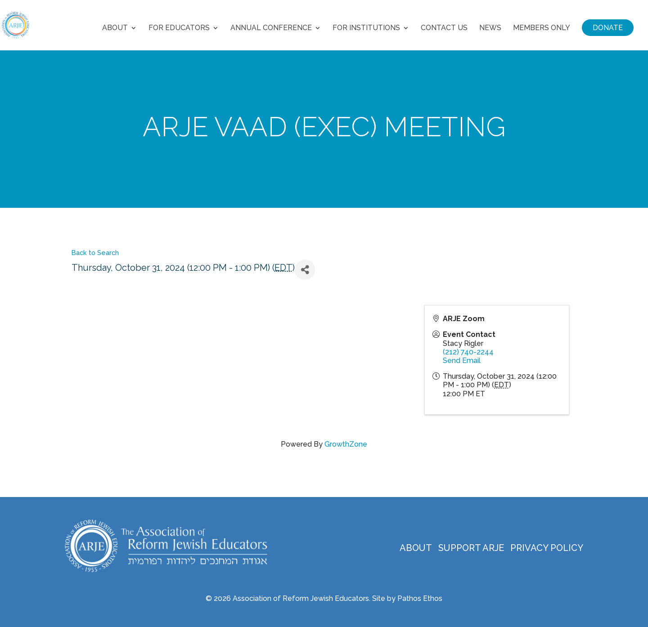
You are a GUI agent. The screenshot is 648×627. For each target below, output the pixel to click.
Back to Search (95, 252)
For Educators (179, 28)
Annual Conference (271, 28)
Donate (608, 27)
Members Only (541, 28)
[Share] (305, 270)
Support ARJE (471, 547)
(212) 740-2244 (468, 352)
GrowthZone (345, 444)
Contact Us (444, 28)
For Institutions (366, 28)
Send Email (462, 360)
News (490, 28)
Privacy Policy (546, 547)
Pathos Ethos (419, 598)
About (115, 28)
